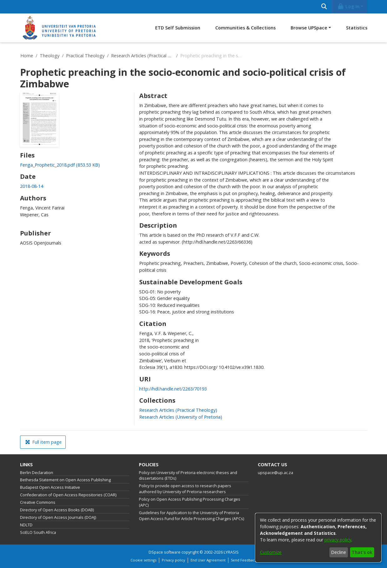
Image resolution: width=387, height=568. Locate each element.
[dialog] (318, 538)
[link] (60, 165)
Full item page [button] (43, 442)
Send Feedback (244, 560)
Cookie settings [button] (143, 560)
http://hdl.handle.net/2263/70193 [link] (173, 389)
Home (26, 56)
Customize (271, 552)
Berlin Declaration (36, 472)
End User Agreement (208, 560)
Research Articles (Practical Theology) (142, 56)
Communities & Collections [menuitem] (245, 28)
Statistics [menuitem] (356, 28)
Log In (348, 6)
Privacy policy (173, 560)
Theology (49, 56)
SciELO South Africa (38, 532)
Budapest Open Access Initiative (50, 487)
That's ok (362, 552)
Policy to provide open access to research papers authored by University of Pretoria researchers (185, 488)
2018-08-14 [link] (31, 186)
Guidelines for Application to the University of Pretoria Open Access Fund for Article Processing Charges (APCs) (191, 515)
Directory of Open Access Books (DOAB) (57, 510)
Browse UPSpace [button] (309, 28)
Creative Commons (37, 502)
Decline (338, 552)
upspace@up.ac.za (275, 472)
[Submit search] (324, 6)
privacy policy (337, 540)
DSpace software (165, 552)
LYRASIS (231, 552)
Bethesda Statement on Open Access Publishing (65, 480)
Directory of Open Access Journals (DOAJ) (58, 517)
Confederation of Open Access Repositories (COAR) (68, 495)
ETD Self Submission (177, 28)
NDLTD (26, 525)
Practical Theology (85, 56)
